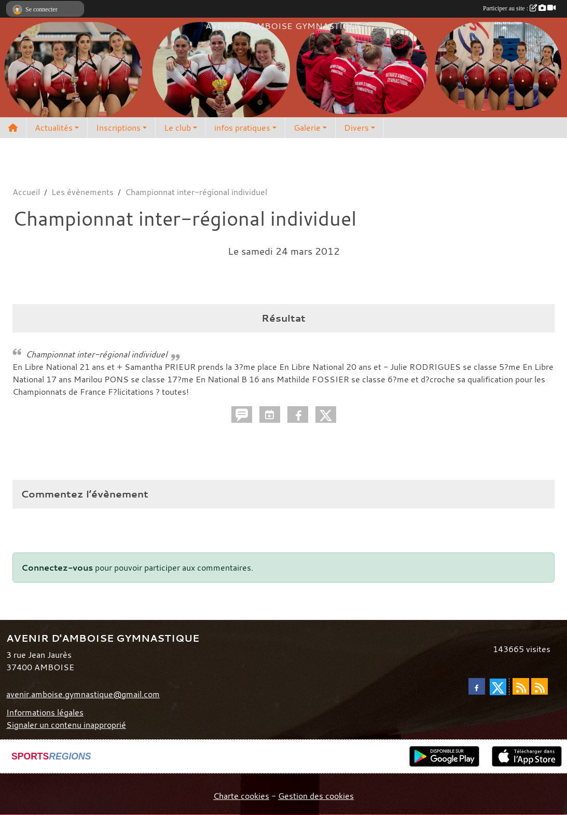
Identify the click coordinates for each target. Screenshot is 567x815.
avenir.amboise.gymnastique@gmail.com (83, 694)
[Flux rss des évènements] (539, 686)
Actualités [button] (54, 127)
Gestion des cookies (316, 796)
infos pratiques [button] (242, 127)
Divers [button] (356, 127)
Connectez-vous (57, 567)
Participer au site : (519, 8)
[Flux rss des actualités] (521, 686)
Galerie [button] (307, 127)
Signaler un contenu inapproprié (66, 724)
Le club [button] (177, 127)
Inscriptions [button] (118, 127)
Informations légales (45, 712)
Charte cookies (241, 796)
